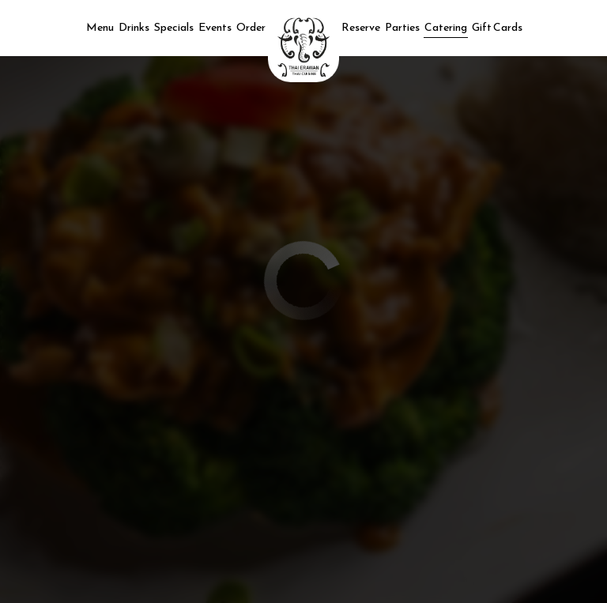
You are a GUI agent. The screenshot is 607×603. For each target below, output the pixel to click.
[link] (303, 47)
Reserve (360, 28)
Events (215, 28)
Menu (100, 28)
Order (251, 28)
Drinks (134, 28)
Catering (445, 28)
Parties (402, 28)
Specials (174, 28)
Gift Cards (497, 28)
